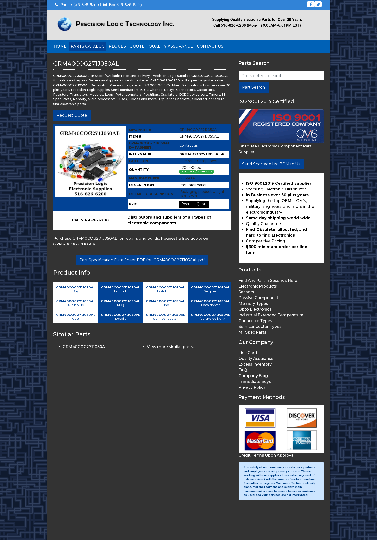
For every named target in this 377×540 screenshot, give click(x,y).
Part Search (253, 87)
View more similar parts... (171, 346)
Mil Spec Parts (252, 332)
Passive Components (260, 297)
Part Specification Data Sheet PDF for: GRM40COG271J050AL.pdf (142, 260)
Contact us (188, 145)
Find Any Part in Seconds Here (268, 280)
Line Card (248, 352)
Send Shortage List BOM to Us (271, 164)
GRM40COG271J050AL (85, 346)
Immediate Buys (255, 381)
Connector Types (255, 321)
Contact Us (210, 46)
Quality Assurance (171, 46)
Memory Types (253, 303)
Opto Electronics (255, 309)
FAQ (243, 370)
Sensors (246, 292)
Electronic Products (258, 286)
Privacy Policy (252, 387)
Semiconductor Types (260, 326)
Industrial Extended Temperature (271, 315)
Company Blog (253, 376)
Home (60, 46)
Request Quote (127, 46)
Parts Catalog (88, 46)
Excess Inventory (255, 364)
